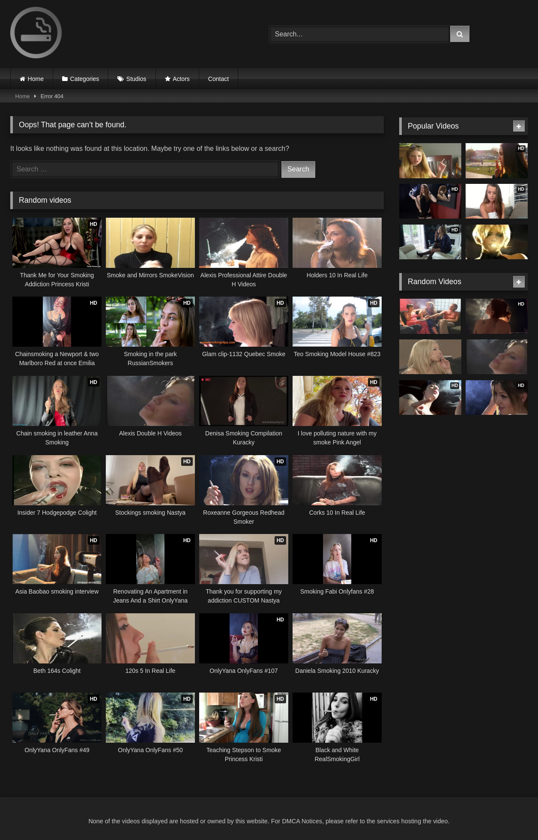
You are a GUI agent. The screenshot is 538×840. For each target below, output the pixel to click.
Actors (181, 78)
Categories (84, 78)
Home (36, 78)
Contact (218, 78)
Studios (136, 78)
